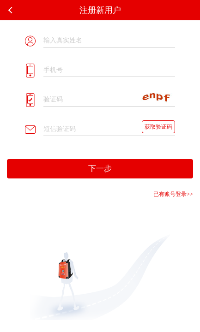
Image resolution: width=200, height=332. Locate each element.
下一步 (100, 168)
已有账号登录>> (173, 194)
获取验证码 (158, 127)
